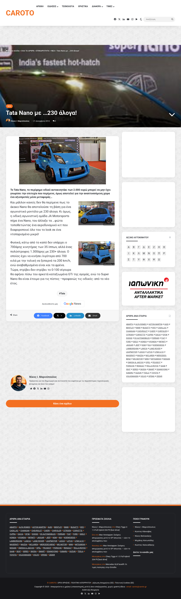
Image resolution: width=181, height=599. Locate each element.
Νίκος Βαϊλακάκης (143, 536)
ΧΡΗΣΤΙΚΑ (83, 6)
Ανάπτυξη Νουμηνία (90, 590)
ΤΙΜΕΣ (109, 6)
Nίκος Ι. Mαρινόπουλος (20, 121)
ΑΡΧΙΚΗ (39, 6)
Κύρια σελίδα (12, 51)
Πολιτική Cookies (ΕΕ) (124, 583)
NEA (53, 51)
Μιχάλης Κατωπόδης (144, 540)
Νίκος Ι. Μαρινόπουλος (145, 527)
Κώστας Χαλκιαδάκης (144, 545)
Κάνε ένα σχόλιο (62, 403)
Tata (62, 293)
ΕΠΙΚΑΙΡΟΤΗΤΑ (42, 51)
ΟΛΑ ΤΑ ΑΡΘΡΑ (27, 51)
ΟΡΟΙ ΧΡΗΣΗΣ (64, 583)
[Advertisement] (62, 346)
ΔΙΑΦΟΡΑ (96, 6)
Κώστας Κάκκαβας (143, 531)
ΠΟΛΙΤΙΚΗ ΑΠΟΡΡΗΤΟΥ (81, 583)
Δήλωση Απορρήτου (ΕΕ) (103, 583)
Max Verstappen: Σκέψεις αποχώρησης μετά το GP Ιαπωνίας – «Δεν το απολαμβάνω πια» (111, 538)
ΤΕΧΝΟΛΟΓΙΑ (68, 6)
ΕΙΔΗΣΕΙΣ (51, 6)
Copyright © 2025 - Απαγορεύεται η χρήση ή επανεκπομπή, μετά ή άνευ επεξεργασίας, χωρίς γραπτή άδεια (79, 587)
